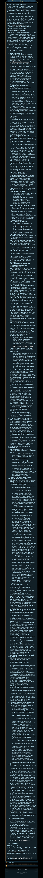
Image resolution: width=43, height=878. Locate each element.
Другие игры (22, 873)
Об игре (25, 869)
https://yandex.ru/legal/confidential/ (23, 346)
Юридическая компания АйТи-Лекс (22, 858)
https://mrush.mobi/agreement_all (19, 62)
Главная (9, 866)
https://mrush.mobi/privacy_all (23, 840)
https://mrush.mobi (17, 25)
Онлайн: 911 (19, 869)
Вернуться (10, 862)
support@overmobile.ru (17, 852)
